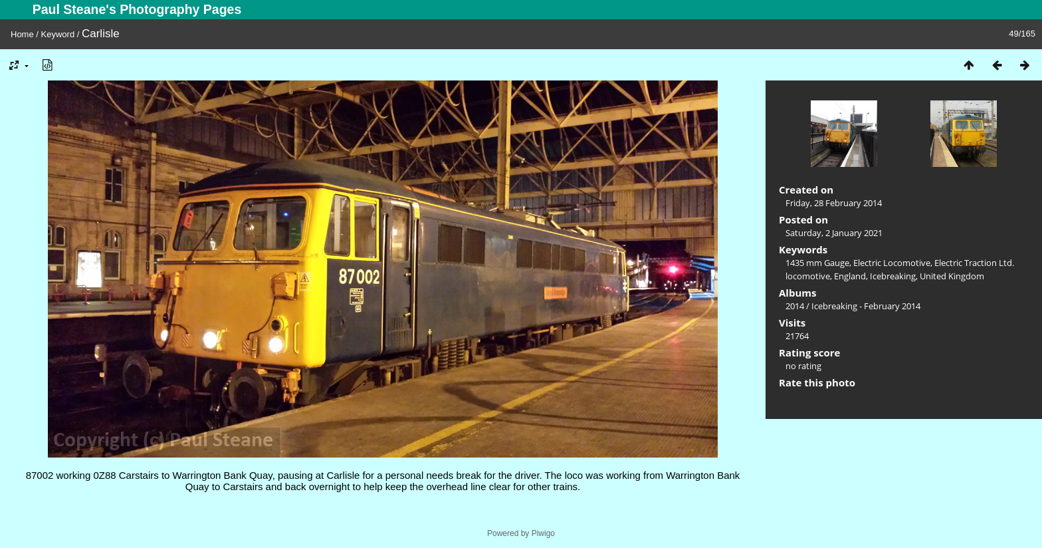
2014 (794, 306)
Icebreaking (893, 276)
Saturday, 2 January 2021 (834, 233)
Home (22, 34)
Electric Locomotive (891, 263)
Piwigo (543, 533)
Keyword (58, 34)
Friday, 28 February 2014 (833, 203)
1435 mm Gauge (817, 263)
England (850, 276)
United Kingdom (952, 276)
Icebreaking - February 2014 (865, 306)
